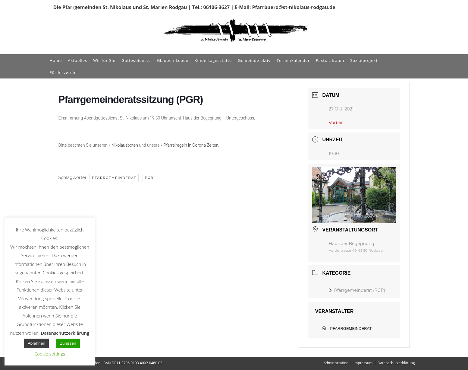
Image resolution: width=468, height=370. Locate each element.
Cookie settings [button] (49, 354)
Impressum (362, 362)
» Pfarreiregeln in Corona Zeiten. (190, 145)
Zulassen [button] (68, 343)
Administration (335, 362)
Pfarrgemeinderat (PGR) (357, 290)
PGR (149, 178)
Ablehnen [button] (36, 343)
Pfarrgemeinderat (114, 178)
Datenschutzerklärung (396, 362)
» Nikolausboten (123, 145)
